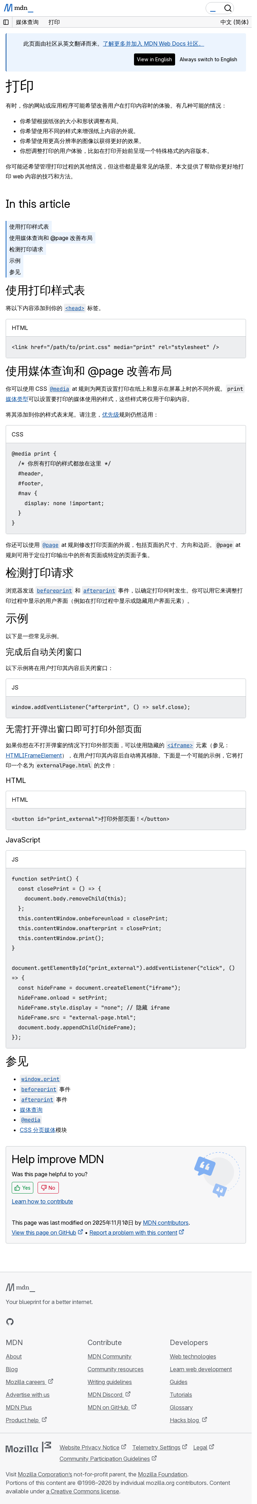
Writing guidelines (110, 1381)
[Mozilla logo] (28, 1447)
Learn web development (201, 1369)
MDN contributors (166, 1222)
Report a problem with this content (133, 1232)
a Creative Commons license (82, 1491)
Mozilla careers (26, 1381)
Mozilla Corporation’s (45, 1474)
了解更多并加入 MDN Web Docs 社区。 (153, 43)
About (14, 1356)
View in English (154, 59)
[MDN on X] (35, 1321)
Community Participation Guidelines (105, 1458)
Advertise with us (28, 1394)
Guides (179, 1381)
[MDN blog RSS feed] (61, 1321)
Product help (23, 1420)
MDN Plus (19, 1407)
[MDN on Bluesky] (22, 1321)
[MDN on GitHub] (10, 1321)
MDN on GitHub (109, 1407)
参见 (15, 271)
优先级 (110, 414)
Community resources (116, 1369)
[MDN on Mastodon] (48, 1321)
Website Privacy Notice (89, 1447)
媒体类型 (17, 398)
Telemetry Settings (156, 1447)
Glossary (181, 1407)
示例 (15, 260)
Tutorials (181, 1394)
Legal (200, 1447)
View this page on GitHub (44, 1232)
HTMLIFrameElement (34, 755)
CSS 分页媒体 (38, 1129)
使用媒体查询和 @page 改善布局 (51, 237)
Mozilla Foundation (162, 1474)
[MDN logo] (20, 1287)
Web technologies (193, 1356)
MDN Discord (106, 1394)
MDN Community (110, 1356)
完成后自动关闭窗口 (44, 652)
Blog (12, 1369)
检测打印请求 (26, 249)
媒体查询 (31, 1109)
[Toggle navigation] (243, 8)
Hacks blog (185, 1420)
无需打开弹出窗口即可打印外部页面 (74, 729)
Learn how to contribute (42, 1201)
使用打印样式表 (29, 226)
